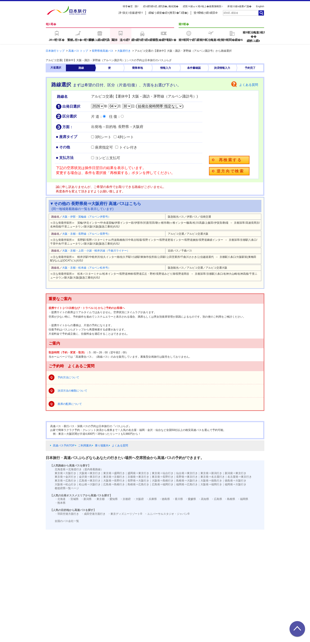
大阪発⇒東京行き (90, 473)
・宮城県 (73, 499)
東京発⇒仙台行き (162, 473)
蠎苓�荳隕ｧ (131, 6)
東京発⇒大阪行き (65, 473)
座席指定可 (104, 147)
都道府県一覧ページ (67, 488)
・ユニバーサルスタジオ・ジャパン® (167, 513)
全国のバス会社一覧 (67, 521)
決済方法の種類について (72, 390)
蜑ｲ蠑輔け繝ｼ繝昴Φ (206, 12)
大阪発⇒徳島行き (211, 480)
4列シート (125, 137)
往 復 (113, 116)
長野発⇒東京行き (187, 476)
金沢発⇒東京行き (90, 476)
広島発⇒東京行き (90, 480)
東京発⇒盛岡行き (114, 473)
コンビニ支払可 (107, 158)
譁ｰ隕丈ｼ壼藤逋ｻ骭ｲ (131, 12)
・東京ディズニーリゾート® (125, 513)
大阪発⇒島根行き (162, 480)
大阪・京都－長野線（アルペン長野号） (86, 233)
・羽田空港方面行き (67, 513)
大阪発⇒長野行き (114, 480)
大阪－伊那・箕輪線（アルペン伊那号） (86, 216)
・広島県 (216, 499)
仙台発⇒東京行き (187, 473)
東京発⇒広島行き (65, 480)
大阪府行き (124, 50)
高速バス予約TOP (63, 445)
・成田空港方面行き (93, 513)
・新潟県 (86, 499)
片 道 (95, 116)
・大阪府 (138, 499)
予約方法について (68, 377)
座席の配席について (70, 404)
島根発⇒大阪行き (187, 480)
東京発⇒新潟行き (211, 473)
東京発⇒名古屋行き (212, 476)
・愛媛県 (190, 499)
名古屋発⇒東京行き (239, 476)
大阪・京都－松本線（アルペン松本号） (86, 267)
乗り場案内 (101, 445)
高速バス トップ (78, 50)
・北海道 (60, 499)
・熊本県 (60, 502)
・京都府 (125, 499)
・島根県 (229, 499)
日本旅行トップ (55, 50)
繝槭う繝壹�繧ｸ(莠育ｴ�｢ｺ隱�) (168, 12)
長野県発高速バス (102, 50)
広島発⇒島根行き (114, 484)
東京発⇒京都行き (114, 476)
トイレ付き (128, 147)
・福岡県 (242, 499)
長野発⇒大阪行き (138, 480)
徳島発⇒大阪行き (235, 480)
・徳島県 (164, 499)
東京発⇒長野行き (162, 476)
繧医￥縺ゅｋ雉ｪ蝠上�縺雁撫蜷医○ (203, 6)
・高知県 (203, 499)
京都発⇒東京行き (138, 476)
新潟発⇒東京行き (235, 473)
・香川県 (177, 499)
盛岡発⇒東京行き (138, 473)
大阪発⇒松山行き (65, 484)
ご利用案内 (85, 445)
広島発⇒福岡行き (162, 484)
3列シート (103, 137)
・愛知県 (112, 499)
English (260, 6)
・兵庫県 (151, 499)
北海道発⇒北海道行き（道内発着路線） (79, 469)
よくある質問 (248, 85)
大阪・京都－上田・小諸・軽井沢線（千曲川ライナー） (96, 250)
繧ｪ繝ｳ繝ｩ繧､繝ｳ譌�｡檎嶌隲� (160, 6)
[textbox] (230, 12)
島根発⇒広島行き (138, 484)
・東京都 (99, 499)
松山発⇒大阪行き (90, 484)
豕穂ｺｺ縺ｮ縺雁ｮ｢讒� (239, 6)
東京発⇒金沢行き (65, 476)
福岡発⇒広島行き (187, 484)
